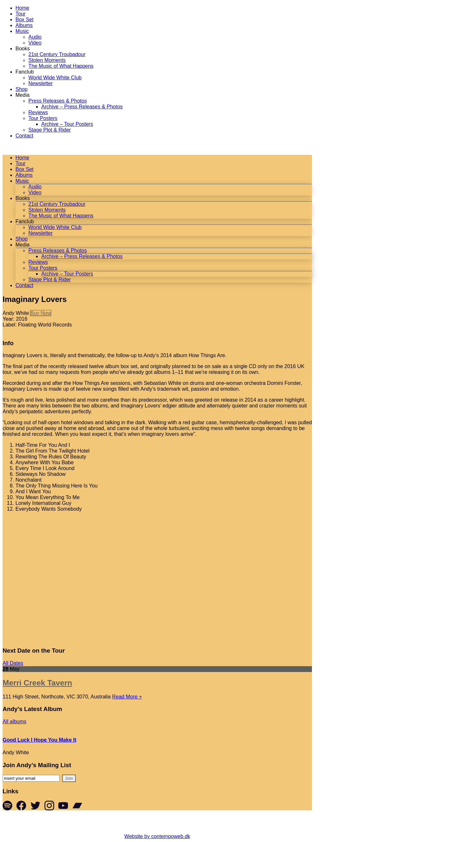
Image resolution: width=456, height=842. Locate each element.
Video (35, 42)
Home (22, 8)
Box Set (24, 19)
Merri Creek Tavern (37, 682)
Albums (24, 25)
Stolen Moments (47, 60)
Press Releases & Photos (57, 101)
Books (22, 48)
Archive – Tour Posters (67, 124)
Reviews (38, 112)
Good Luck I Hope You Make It (39, 740)
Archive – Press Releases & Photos (82, 106)
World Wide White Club (55, 77)
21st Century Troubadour (56, 54)
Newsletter (40, 83)
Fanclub (24, 72)
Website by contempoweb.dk (157, 836)
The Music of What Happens (60, 66)
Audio (35, 37)
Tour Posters (42, 118)
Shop (21, 89)
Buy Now (40, 313)
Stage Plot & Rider (49, 130)
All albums (14, 721)
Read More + (127, 696)
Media (22, 95)
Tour (20, 13)
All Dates (13, 663)
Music (22, 31)
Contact (24, 135)
